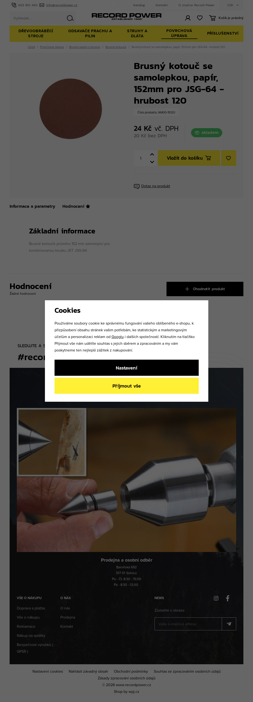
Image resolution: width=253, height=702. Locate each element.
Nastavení (126, 367)
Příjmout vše (126, 385)
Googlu (117, 336)
